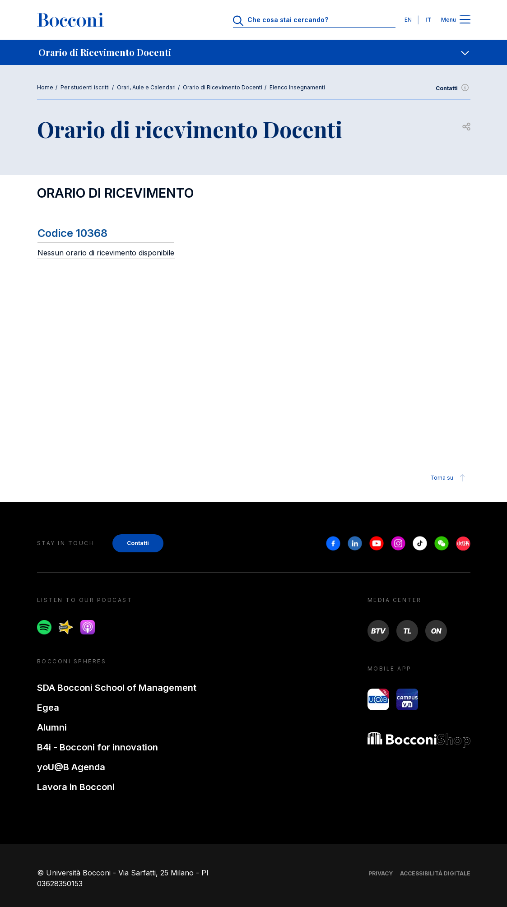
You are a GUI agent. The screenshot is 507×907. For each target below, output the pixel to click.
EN (408, 19)
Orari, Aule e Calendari (146, 87)
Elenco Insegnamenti (297, 87)
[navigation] (253, 52)
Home (45, 87)
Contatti (453, 88)
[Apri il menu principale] (465, 20)
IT (428, 19)
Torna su (449, 477)
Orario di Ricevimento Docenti (222, 87)
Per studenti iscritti (85, 87)
